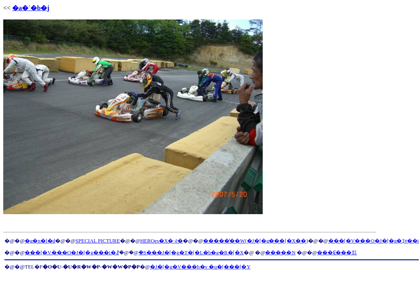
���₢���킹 (337, 252)
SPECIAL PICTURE (97, 241)
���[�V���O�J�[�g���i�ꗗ (72, 252)
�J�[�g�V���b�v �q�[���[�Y (200, 267)
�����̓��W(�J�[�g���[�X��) (255, 241)
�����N (280, 252)
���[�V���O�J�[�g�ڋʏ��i (373, 241)
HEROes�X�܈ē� (161, 241)
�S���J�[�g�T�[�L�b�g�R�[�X (191, 252)
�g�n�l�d (40, 241)
